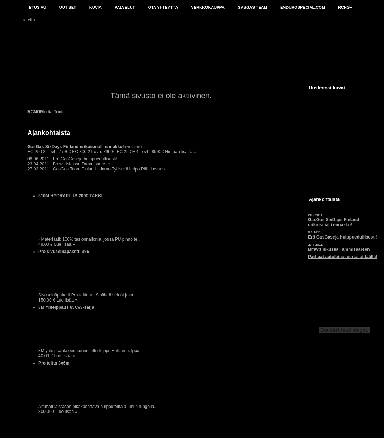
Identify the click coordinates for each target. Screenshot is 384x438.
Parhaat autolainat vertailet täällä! (342, 256)
